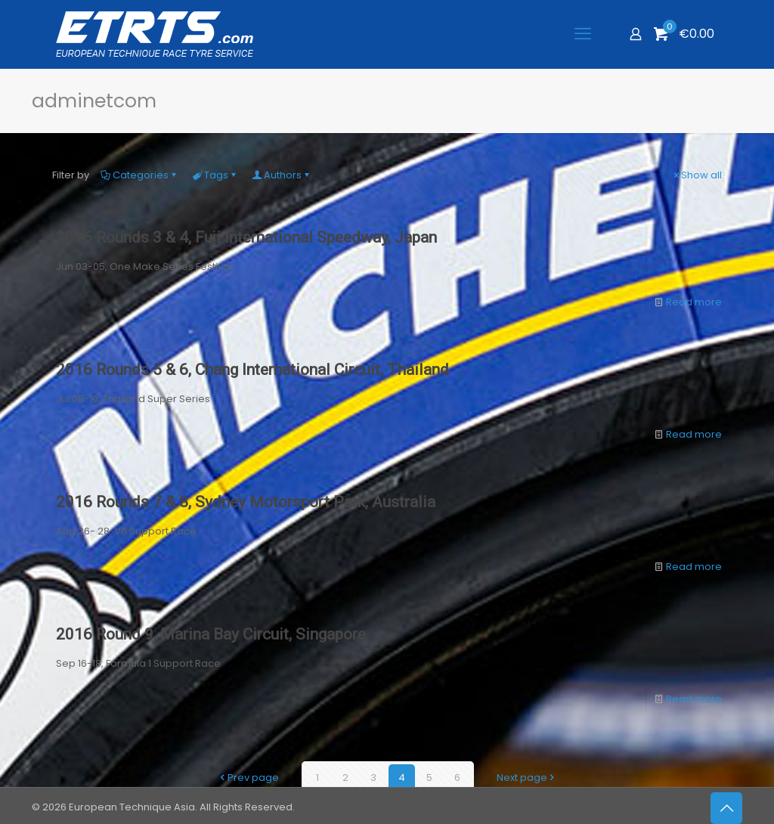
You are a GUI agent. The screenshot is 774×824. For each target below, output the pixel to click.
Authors (281, 175)
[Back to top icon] (726, 808)
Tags (215, 175)
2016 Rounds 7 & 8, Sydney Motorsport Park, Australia (245, 502)
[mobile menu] (583, 34)
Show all (696, 175)
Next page (527, 777)
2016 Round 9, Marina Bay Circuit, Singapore (211, 634)
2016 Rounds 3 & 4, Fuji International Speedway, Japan (246, 237)
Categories (139, 175)
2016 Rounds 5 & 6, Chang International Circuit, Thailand (252, 370)
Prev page (248, 777)
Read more (694, 302)
